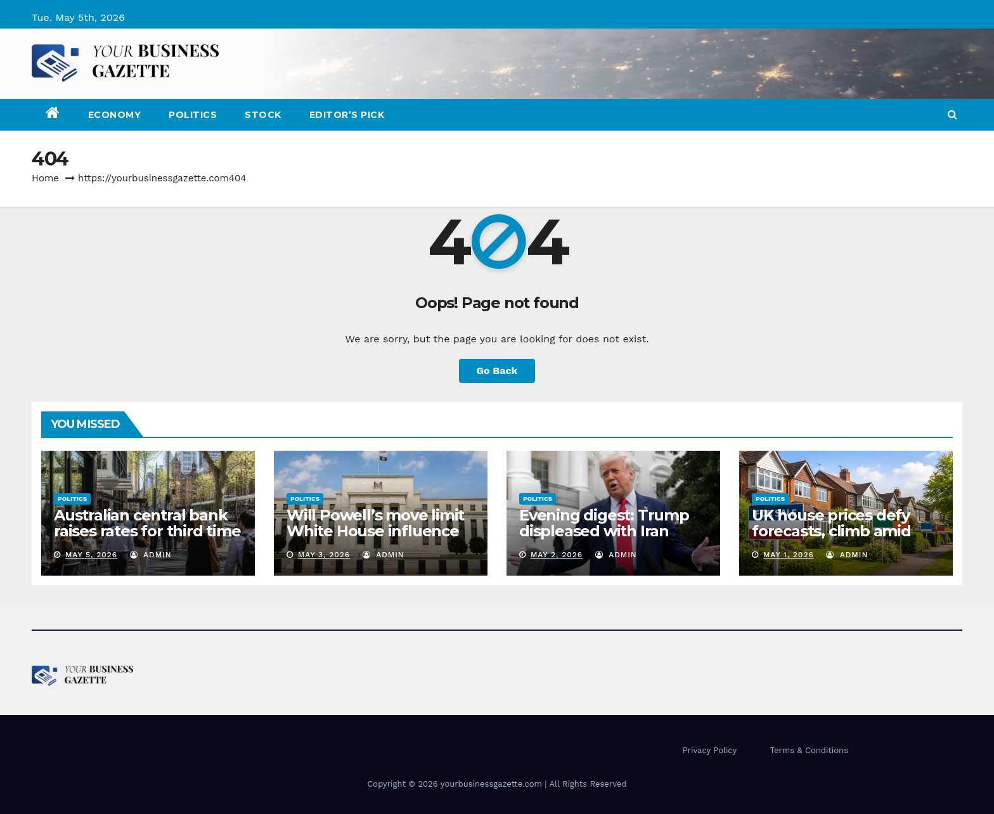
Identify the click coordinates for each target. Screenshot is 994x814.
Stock (263, 114)
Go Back (497, 371)
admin (151, 554)
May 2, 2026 (557, 554)
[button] (952, 114)
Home (45, 178)
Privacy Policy (710, 750)
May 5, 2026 (91, 554)
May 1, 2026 (788, 554)
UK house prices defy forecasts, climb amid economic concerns (831, 531)
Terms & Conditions (809, 750)
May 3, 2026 (324, 554)
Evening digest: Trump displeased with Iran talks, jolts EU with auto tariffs (606, 539)
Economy (114, 114)
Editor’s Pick (347, 114)
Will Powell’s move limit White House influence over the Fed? (375, 531)
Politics (193, 114)
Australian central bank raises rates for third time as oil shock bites (147, 531)
